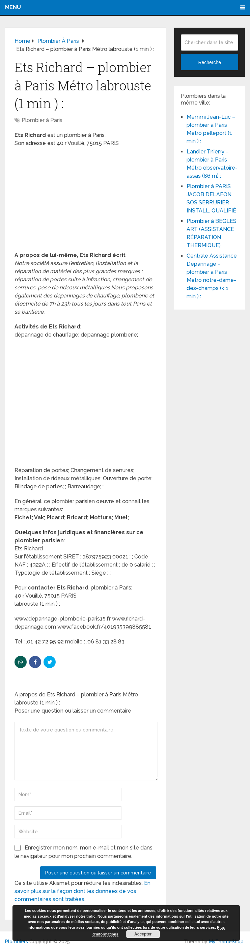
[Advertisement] (85, 201)
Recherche (209, 62)
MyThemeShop (226, 941)
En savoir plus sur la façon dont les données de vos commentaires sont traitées (82, 891)
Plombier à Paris (42, 120)
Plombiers (16, 941)
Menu (13, 7)
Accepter (142, 934)
